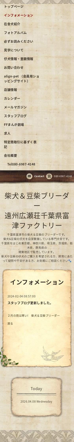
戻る (10, 323)
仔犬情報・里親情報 (18, 58)
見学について (13, 50)
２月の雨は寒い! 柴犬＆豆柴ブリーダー (33, 315)
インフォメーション (18, 15)
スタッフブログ (15, 115)
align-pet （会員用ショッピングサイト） (21, 78)
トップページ (13, 6)
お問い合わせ (13, 67)
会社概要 (10, 155)
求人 (7, 133)
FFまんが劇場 (14, 124)
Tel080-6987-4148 (19, 164)
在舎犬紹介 (12, 23)
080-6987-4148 (59, 176)
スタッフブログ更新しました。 (30, 302)
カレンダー (12, 98)
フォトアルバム (15, 32)
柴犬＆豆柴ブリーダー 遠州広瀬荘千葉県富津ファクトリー (37, 210)
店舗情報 (10, 89)
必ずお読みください (18, 41)
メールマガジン (15, 107)
